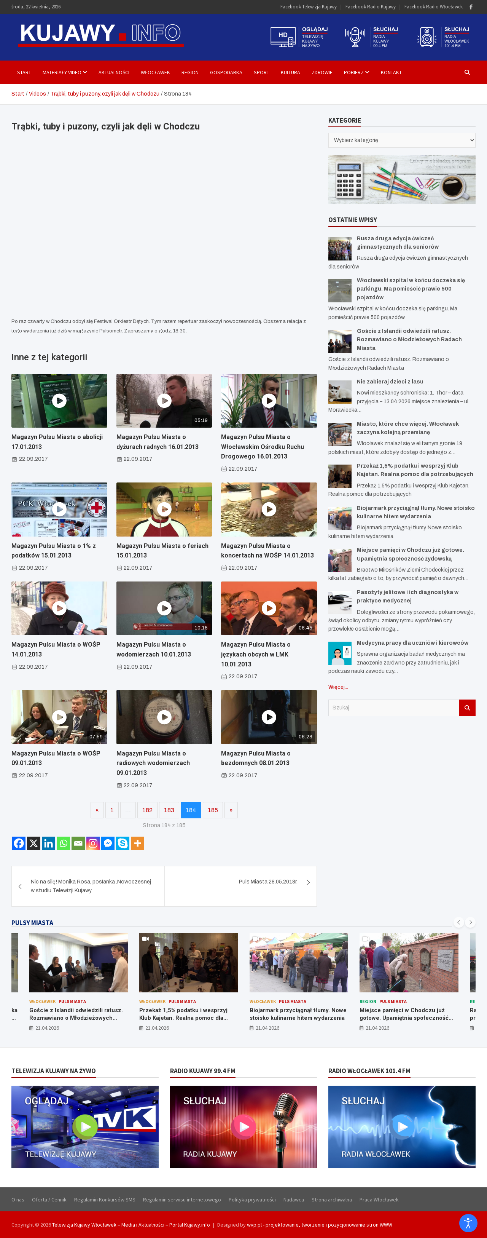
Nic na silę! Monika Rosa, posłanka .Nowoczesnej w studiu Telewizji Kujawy (91, 886)
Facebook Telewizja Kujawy (308, 6)
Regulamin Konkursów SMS (104, 1199)
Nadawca (293, 1199)
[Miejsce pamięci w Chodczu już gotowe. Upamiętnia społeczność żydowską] (340, 560)
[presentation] (459, 922)
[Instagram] (93, 843)
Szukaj (467, 708)
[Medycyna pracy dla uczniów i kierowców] (340, 653)
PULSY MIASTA (32, 923)
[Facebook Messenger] (108, 843)
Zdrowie (322, 72)
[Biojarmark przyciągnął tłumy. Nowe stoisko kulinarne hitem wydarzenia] (340, 518)
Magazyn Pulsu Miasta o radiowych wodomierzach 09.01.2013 (153, 763)
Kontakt (391, 72)
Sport (261, 72)
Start (24, 72)
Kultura (290, 72)
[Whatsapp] (63, 843)
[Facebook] (18, 843)
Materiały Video (62, 72)
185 (213, 810)
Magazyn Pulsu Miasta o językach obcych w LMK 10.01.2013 (256, 654)
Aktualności (114, 72)
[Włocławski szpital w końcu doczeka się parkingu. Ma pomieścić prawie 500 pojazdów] (340, 290)
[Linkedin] (48, 843)
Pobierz (354, 72)
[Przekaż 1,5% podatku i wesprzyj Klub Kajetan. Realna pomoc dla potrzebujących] (340, 476)
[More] (137, 843)
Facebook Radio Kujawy (370, 6)
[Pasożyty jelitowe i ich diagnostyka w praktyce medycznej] (340, 602)
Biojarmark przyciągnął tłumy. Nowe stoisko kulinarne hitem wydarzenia (298, 1014)
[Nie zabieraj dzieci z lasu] (340, 392)
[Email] (78, 843)
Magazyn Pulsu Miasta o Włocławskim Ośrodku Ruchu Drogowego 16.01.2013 (262, 446)
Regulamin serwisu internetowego (182, 1199)
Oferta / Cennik (49, 1199)
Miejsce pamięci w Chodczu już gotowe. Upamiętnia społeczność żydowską (404, 1018)
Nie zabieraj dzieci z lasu (390, 382)
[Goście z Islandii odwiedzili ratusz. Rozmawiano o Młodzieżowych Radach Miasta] (340, 341)
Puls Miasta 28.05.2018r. (268, 882)
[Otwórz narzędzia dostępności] (468, 1223)
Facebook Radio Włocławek (433, 6)
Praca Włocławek (379, 1199)
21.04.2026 (47, 1027)
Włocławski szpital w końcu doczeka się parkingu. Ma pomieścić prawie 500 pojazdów (411, 289)
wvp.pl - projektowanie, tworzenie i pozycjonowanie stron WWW (319, 1224)
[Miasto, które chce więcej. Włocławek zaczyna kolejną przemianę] (340, 434)
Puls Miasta (72, 1001)
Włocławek (155, 72)
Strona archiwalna (332, 1199)
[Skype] (122, 843)
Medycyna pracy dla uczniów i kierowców (412, 643)
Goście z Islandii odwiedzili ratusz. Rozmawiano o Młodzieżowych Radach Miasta (409, 339)
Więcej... (338, 687)
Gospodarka (226, 72)
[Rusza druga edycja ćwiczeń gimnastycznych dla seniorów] (340, 248)
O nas (17, 1199)
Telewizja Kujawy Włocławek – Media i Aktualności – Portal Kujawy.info (131, 1224)
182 (147, 810)
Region (190, 72)
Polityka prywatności (252, 1199)
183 (169, 810)
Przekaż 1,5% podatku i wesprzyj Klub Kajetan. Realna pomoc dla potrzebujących (183, 1018)
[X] (33, 843)
